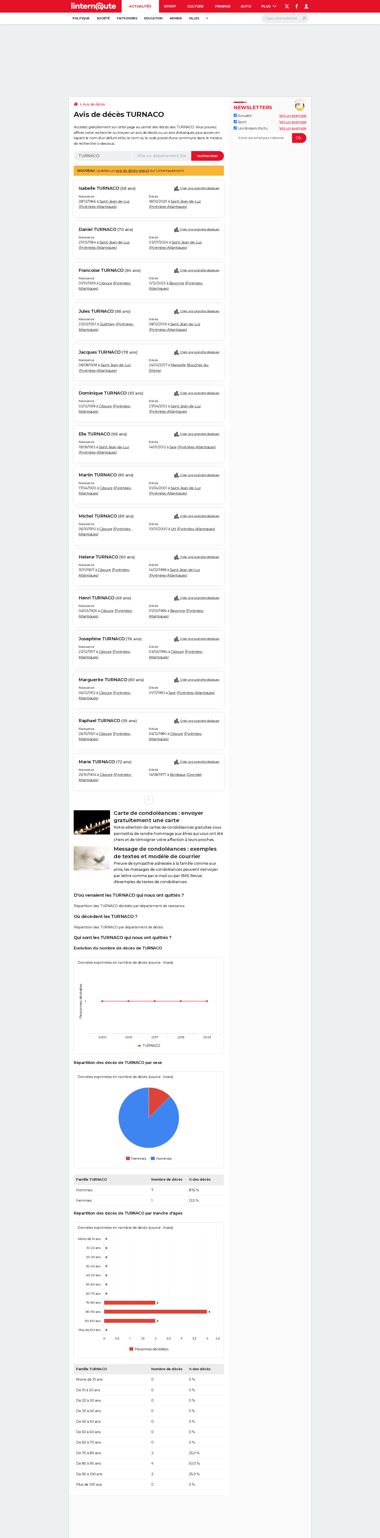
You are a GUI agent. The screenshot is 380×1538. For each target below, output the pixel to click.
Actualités (140, 6)
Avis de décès (94, 104)
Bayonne (176, 283)
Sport (170, 6)
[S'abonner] (270, 138)
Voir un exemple (293, 116)
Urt (173, 529)
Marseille (178, 365)
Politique (80, 18)
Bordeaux (178, 775)
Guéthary (107, 324)
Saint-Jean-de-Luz (114, 201)
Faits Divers (127, 18)
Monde (176, 18)
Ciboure (105, 283)
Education (153, 18)
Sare (173, 447)
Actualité (243, 116)
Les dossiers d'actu (250, 128)
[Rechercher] (285, 18)
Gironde (194, 775)
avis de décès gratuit (132, 170)
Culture (195, 6)
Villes (194, 18)
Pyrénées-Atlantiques (98, 207)
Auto (246, 6)
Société (103, 18)
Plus (269, 6)
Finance (222, 6)
